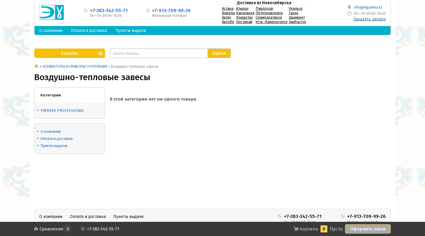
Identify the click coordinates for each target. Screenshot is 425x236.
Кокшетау (244, 17)
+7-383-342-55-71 (109, 10)
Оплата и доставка (89, 30)
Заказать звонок (370, 19)
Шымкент (297, 17)
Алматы (228, 13)
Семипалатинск (269, 17)
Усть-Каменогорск (271, 22)
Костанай (244, 22)
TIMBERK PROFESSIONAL (62, 110)
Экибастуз (297, 22)
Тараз (293, 13)
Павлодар (264, 8)
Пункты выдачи (131, 30)
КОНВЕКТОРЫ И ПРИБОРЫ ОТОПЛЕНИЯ (75, 66)
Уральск (296, 8)
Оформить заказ (368, 229)
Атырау (242, 8)
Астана (227, 8)
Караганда (245, 13)
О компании (50, 30)
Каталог (69, 53)
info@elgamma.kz (368, 7)
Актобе (228, 22)
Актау (226, 17)
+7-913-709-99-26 (171, 10)
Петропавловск (269, 13)
